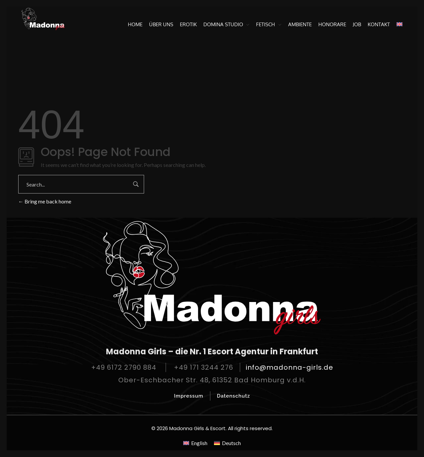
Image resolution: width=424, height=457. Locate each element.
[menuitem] (397, 24)
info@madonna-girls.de (289, 367)
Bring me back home (44, 201)
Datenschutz (233, 396)
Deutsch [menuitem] (231, 443)
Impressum (188, 396)
